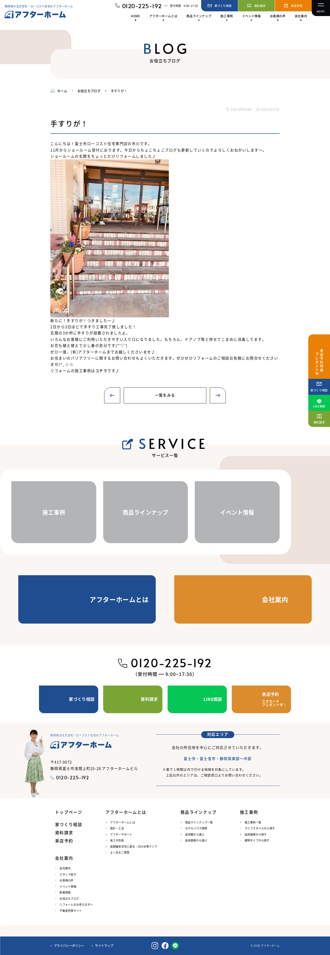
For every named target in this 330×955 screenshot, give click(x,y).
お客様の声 (66, 880)
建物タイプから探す (257, 840)
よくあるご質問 (120, 852)
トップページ (68, 812)
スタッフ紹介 (67, 874)
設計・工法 (117, 828)
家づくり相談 (68, 824)
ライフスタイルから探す (260, 828)
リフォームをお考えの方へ (76, 904)
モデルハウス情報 (196, 828)
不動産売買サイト (70, 911)
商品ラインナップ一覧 (199, 822)
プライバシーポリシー (69, 945)
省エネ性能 (117, 840)
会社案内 (65, 868)
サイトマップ (104, 945)
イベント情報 (67, 886)
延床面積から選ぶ (196, 840)
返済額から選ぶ (195, 834)
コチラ (101, 370)
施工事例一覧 (253, 822)
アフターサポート (121, 834)
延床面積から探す (256, 834)
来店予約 (64, 840)
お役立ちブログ (69, 898)
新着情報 (65, 892)
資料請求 (64, 832)
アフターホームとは (122, 822)
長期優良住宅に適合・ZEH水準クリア (133, 846)
